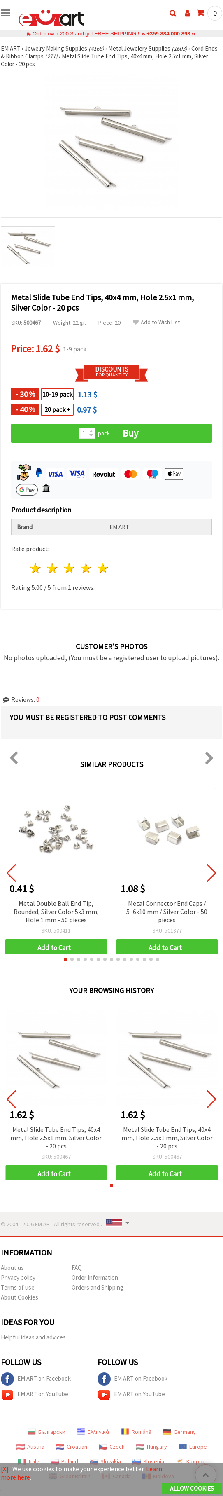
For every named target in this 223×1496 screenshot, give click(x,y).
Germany (179, 1431)
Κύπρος (190, 1461)
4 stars (86, 568)
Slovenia (148, 1461)
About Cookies (19, 1297)
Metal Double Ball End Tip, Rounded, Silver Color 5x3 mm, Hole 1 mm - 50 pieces (56, 911)
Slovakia (105, 1461)
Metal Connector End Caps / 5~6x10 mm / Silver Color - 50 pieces (166, 911)
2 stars (52, 568)
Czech (112, 1446)
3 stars (69, 568)
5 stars (103, 568)
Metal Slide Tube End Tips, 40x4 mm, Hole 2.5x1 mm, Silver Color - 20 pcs (56, 1137)
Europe (193, 1446)
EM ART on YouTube (34, 1394)
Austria (30, 1446)
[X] (5, 1469)
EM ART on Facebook (36, 1379)
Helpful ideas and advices (33, 1337)
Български (46, 1432)
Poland (64, 1461)
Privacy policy (18, 1277)
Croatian (71, 1446)
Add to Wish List (156, 322)
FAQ (77, 1268)
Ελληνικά (93, 1432)
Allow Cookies (192, 1488)
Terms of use (18, 1287)
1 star (36, 568)
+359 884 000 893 (168, 33)
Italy (28, 1461)
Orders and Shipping (97, 1287)
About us (12, 1268)
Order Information (95, 1277)
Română (136, 1432)
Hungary (151, 1446)
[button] (65, 959)
